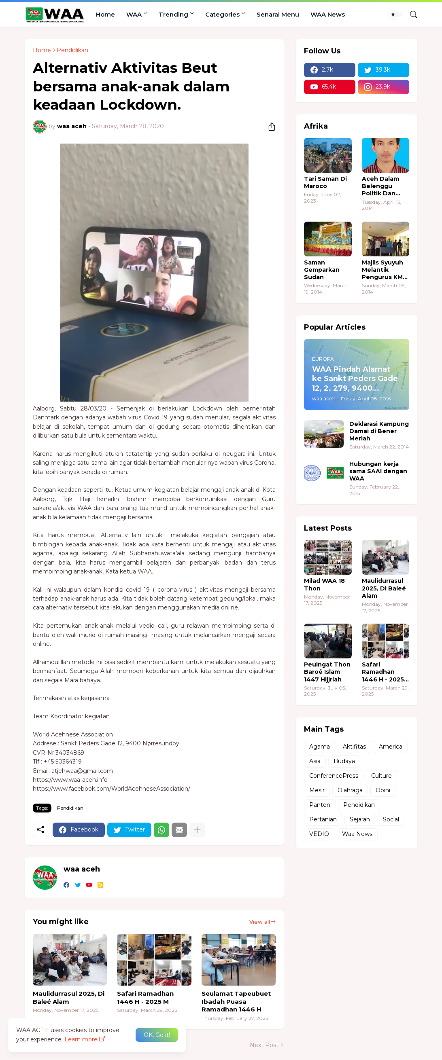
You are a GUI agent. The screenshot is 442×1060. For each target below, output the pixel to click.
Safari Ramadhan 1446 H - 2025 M (145, 997)
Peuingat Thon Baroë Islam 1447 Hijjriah (327, 672)
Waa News (357, 834)
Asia (315, 761)
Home (105, 14)
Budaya (344, 761)
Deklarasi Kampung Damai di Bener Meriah (379, 431)
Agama (319, 746)
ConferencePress (333, 775)
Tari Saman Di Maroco (325, 182)
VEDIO (319, 834)
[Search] (410, 14)
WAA (134, 14)
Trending (173, 14)
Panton (319, 804)
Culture (381, 775)
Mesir (317, 790)
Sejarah (360, 819)
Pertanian (323, 819)
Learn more (81, 1039)
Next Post (264, 1045)
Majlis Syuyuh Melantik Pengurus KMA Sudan (384, 270)
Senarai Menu (278, 14)
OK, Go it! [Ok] (157, 1035)
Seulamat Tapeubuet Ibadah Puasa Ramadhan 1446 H (236, 1001)
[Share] (269, 126)
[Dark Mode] (396, 14)
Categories (222, 14)
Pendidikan (72, 50)
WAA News (327, 14)
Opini (383, 790)
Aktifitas (354, 746)
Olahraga (350, 790)
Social (391, 819)
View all (259, 921)
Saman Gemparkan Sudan (322, 270)
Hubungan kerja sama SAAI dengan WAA (378, 471)
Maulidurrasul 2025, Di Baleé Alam (68, 997)
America (390, 746)
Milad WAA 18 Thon (324, 584)
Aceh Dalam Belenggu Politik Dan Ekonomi (380, 186)
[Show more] (197, 830)
